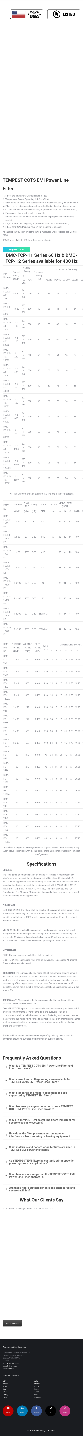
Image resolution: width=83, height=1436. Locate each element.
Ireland (5, 1384)
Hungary (37, 1386)
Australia (37, 1397)
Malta (36, 1381)
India (36, 1395)
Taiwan (36, 1392)
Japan (36, 1389)
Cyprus (5, 1397)
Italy (4, 1389)
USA (4, 1381)
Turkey (5, 1395)
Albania (37, 1384)
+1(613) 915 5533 (12, 1363)
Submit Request (12, 1323)
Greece (6, 1392)
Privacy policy (8, 1369)
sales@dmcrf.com (10, 1366)
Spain (5, 1386)
